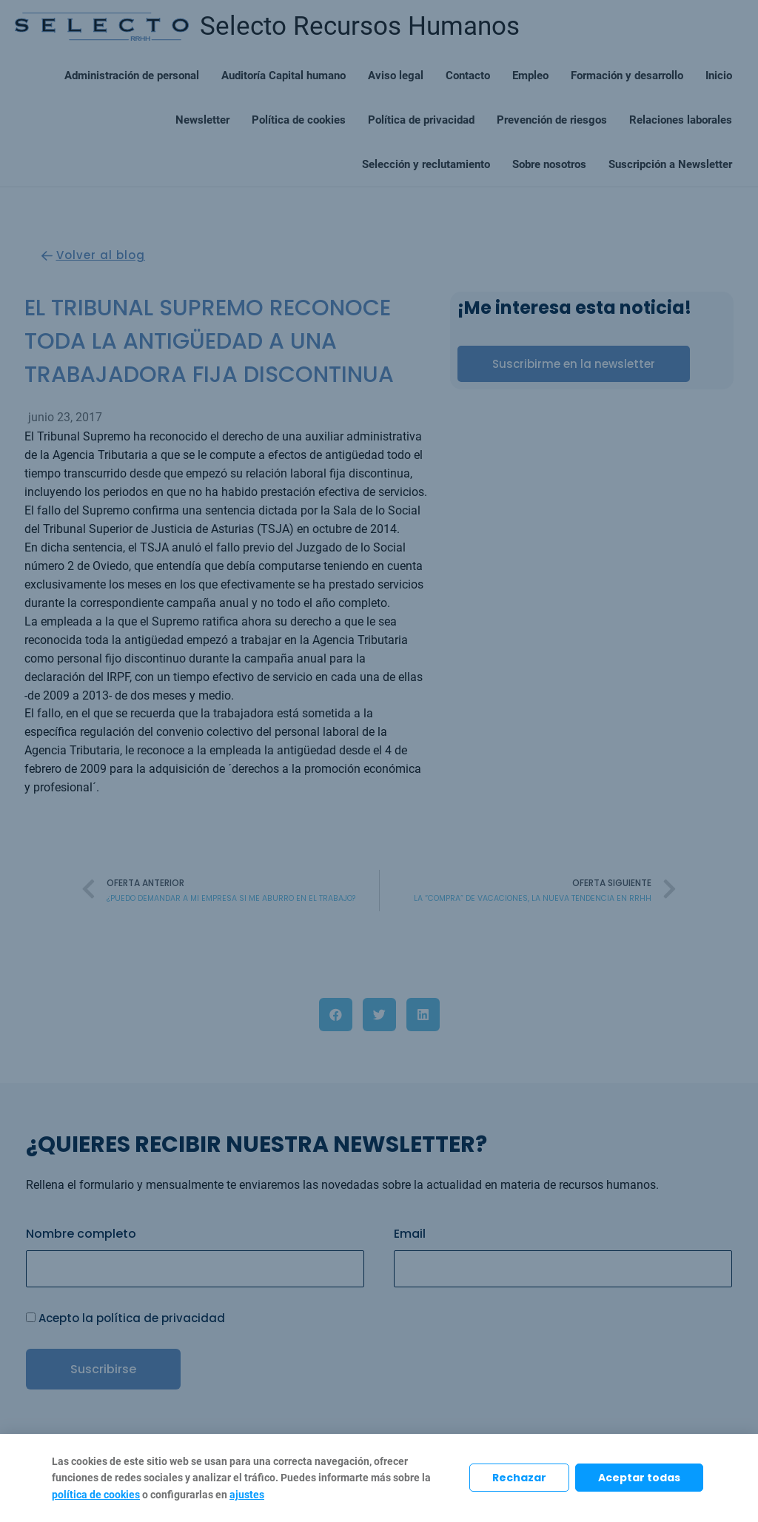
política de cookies (96, 1495)
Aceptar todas (639, 1477)
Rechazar (519, 1477)
